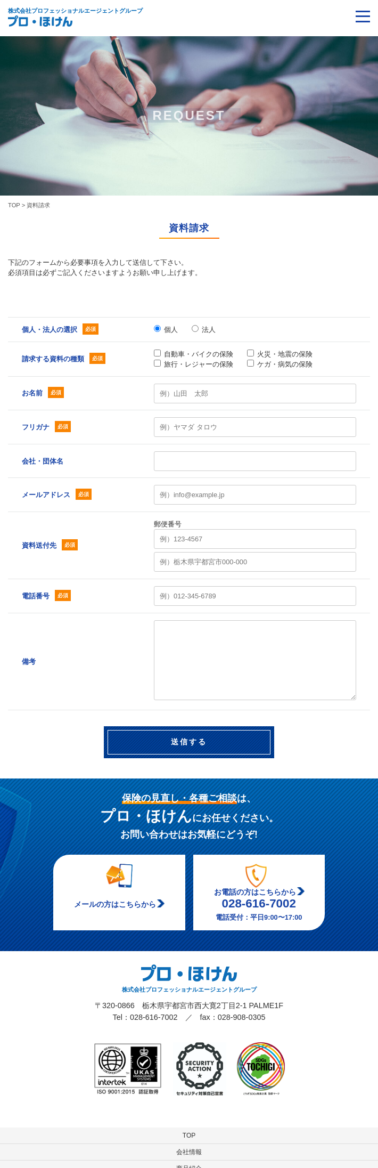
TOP (189, 1135)
